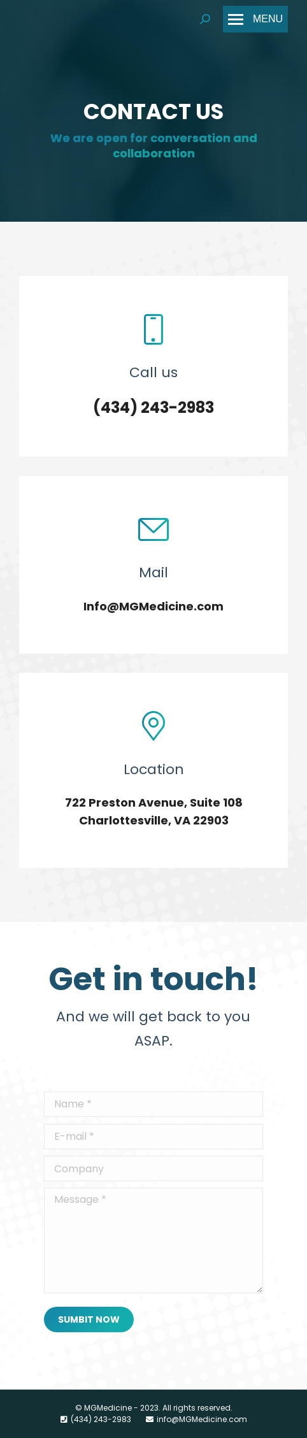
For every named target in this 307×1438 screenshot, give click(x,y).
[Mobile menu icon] (255, 19)
